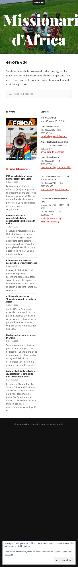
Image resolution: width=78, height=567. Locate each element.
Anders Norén (56, 424)
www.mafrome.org (50, 221)
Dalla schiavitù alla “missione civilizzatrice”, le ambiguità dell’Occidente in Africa (20, 374)
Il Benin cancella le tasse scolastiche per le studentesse (21, 261)
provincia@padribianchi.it (54, 136)
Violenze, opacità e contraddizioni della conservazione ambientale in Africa (20, 219)
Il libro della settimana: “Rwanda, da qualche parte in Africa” (21, 299)
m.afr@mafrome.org (51, 218)
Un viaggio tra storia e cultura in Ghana (21, 336)
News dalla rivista (19, 169)
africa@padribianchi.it (52, 152)
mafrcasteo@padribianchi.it (55, 189)
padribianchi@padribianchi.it (56, 167)
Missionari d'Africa (31, 424)
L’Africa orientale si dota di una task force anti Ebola (19, 177)
